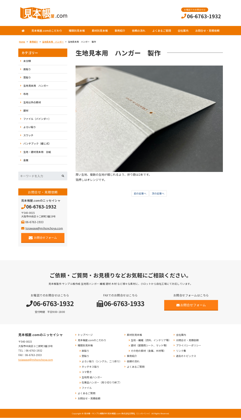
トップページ (85, 337)
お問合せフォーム (43, 239)
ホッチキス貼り (90, 369)
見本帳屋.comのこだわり (46, 33)
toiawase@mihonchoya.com (42, 230)
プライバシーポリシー (188, 347)
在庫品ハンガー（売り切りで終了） (102, 384)
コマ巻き (87, 374)
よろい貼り (29, 129)
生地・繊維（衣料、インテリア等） (151, 342)
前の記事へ (139, 196)
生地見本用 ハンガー (35, 88)
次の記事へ (159, 196)
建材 (25, 112)
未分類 (27, 63)
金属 (25, 162)
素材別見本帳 (100, 33)
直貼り (27, 71)
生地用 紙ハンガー (92, 379)
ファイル (87, 390)
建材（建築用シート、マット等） (150, 347)
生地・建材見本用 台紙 (37, 154)
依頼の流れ (138, 33)
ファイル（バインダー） (37, 121)
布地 (25, 96)
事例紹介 (119, 33)
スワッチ (28, 137)
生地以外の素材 (32, 104)
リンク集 (181, 353)
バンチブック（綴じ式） (37, 145)
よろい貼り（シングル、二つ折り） (102, 363)
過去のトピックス (186, 358)
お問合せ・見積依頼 (207, 33)
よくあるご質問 (161, 33)
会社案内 (183, 33)
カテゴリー (30, 55)
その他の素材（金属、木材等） (148, 353)
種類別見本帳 (77, 33)
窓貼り (27, 79)
